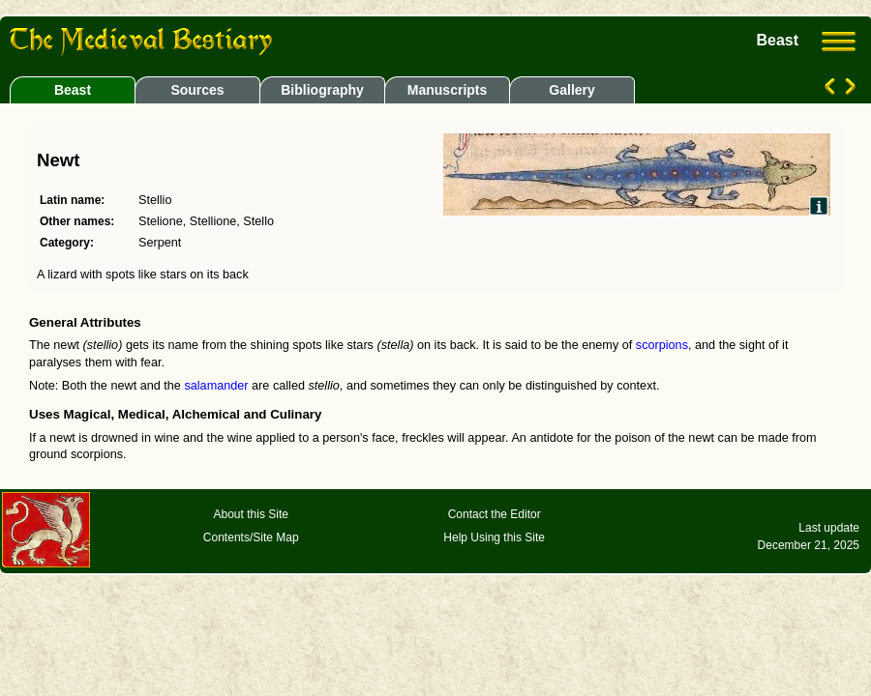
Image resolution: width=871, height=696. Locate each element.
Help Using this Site (494, 537)
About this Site (251, 514)
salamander (216, 385)
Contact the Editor (494, 514)
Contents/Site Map (251, 537)
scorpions (662, 345)
